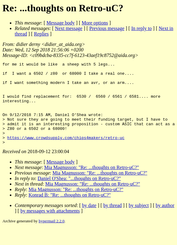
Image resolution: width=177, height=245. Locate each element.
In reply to (141, 28)
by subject (139, 221)
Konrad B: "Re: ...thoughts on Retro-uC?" (70, 211)
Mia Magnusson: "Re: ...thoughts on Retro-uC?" (91, 184)
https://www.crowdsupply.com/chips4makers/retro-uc (66, 153)
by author (165, 221)
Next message (68, 28)
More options (95, 22)
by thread (112, 221)
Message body (61, 22)
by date (89, 221)
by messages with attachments (50, 227)
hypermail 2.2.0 (51, 237)
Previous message (106, 28)
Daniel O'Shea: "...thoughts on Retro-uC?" (79, 195)
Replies (41, 33)
